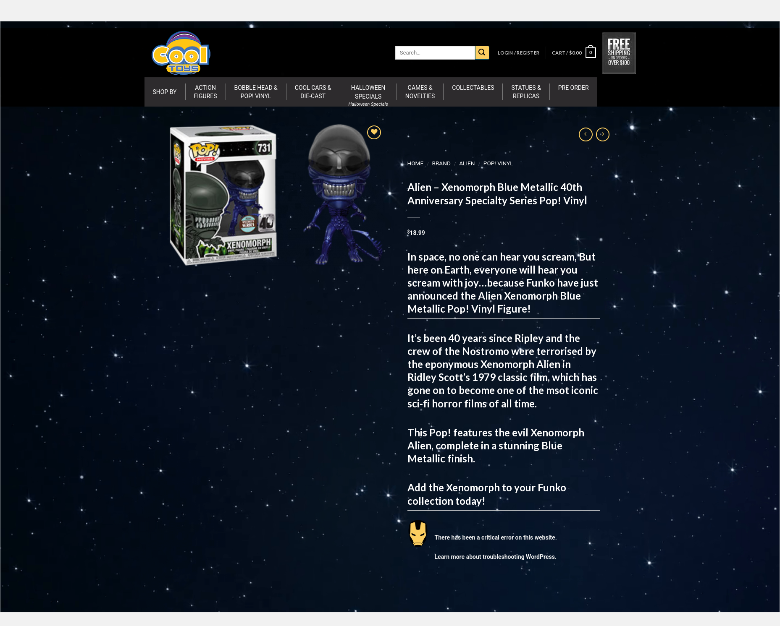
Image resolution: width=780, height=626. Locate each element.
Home (415, 163)
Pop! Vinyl (498, 163)
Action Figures (205, 91)
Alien (467, 163)
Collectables (473, 87)
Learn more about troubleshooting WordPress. (495, 556)
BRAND (441, 163)
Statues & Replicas (526, 91)
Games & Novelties (420, 91)
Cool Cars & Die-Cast (313, 91)
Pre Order (573, 87)
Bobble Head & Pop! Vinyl (256, 91)
